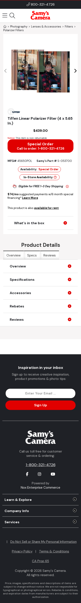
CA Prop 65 (40, 561)
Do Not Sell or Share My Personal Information (43, 542)
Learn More (30, 198)
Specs (32, 255)
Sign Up (40, 405)
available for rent (46, 208)
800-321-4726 (43, 4)
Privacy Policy (22, 551)
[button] (75, 71)
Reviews (49, 255)
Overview (13, 255)
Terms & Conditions (54, 551)
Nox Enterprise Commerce (40, 487)
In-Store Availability (40, 177)
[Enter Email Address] (40, 393)
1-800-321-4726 (41, 464)
